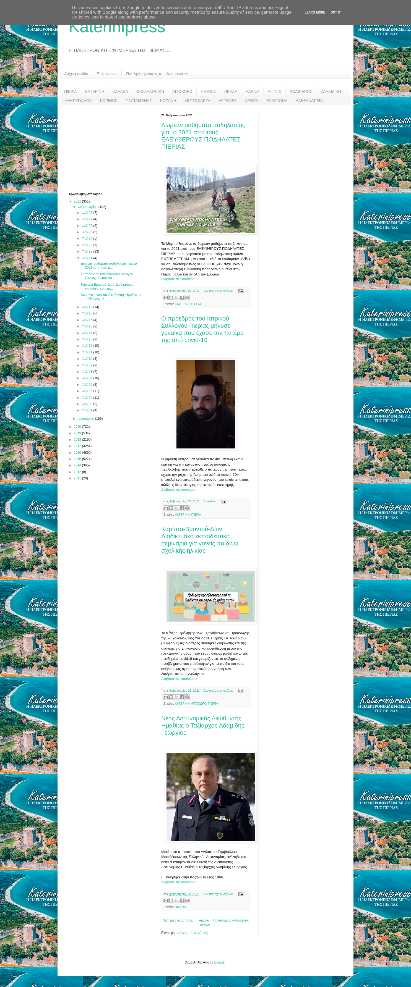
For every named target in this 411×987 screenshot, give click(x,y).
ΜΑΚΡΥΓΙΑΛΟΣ (78, 100)
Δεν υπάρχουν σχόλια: (219, 290)
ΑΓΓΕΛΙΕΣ (228, 100)
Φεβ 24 (87, 238)
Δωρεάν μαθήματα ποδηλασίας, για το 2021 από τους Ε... (109, 265)
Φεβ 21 (87, 258)
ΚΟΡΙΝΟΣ (109, 100)
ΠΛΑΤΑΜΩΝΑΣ (139, 100)
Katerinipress (117, 26)
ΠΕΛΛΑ (231, 91)
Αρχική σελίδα (76, 74)
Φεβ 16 (87, 320)
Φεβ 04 (87, 398)
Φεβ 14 (87, 333)
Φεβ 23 (87, 245)
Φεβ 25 (87, 232)
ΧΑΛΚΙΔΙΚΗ (331, 91)
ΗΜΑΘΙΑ (208, 91)
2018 (78, 440)
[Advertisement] (110, 148)
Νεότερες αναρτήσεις (178, 920)
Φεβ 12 (87, 346)
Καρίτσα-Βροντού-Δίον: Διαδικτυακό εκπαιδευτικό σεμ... (107, 286)
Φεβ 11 (87, 352)
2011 (78, 478)
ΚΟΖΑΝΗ (168, 100)
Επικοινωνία (107, 74)
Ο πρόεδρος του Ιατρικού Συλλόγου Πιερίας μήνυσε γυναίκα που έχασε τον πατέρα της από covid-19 (202, 329)
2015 (78, 459)
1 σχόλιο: (210, 501)
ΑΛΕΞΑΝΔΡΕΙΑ (309, 100)
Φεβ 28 (87, 213)
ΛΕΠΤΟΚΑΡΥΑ (197, 100)
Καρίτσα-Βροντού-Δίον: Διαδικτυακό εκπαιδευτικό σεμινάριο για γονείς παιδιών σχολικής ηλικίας (199, 540)
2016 (78, 453)
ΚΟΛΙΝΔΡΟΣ (301, 91)
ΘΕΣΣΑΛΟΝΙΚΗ (150, 91)
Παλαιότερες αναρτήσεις (231, 920)
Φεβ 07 (87, 378)
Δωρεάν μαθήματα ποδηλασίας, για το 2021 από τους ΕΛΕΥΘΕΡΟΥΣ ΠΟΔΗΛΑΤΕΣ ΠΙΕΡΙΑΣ (204, 136)
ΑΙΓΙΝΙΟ (275, 91)
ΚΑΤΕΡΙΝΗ (94, 91)
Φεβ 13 (87, 339)
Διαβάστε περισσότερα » (179, 279)
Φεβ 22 (87, 251)
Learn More (315, 12)
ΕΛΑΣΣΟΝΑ (276, 100)
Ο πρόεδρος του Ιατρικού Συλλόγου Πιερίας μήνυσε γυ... (107, 276)
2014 (78, 465)
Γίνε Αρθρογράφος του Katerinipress (157, 74)
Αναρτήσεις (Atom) (194, 933)
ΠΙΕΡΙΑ (70, 91)
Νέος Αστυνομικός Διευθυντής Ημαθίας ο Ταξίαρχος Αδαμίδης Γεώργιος (202, 725)
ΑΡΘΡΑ (251, 100)
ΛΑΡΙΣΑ (252, 91)
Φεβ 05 (87, 391)
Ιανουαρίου (86, 419)
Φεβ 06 (87, 385)
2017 (78, 446)
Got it (336, 12)
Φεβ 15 (87, 326)
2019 (78, 433)
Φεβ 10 (87, 359)
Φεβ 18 (87, 313)
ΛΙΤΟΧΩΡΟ (182, 91)
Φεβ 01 (87, 410)
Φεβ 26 (87, 226)
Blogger (219, 962)
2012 (78, 472)
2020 (78, 427)
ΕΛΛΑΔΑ (120, 91)
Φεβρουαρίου (88, 207)
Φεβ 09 (87, 365)
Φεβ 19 (87, 307)
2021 (78, 201)
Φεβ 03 (87, 404)
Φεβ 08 (87, 372)
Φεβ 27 (87, 219)
